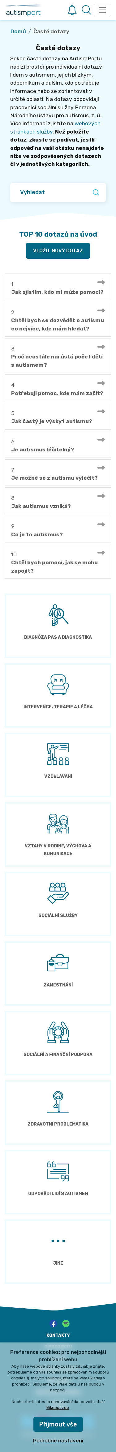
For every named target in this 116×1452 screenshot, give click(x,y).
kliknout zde (57, 1407)
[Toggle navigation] (102, 10)
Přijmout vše (58, 1424)
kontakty (58, 1335)
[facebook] (53, 1323)
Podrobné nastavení (58, 1441)
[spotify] (66, 1323)
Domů (18, 31)
